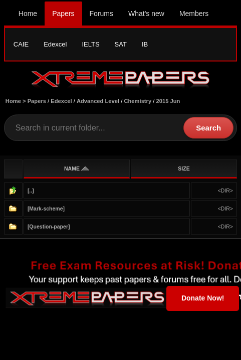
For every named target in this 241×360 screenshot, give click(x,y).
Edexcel (55, 44)
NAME (76, 169)
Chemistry (137, 101)
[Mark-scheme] (46, 209)
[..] (31, 191)
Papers (63, 14)
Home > (17, 101)
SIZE (183, 169)
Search (208, 128)
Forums (101, 14)
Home (28, 14)
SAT (121, 44)
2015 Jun (168, 101)
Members (193, 14)
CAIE (21, 44)
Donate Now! (202, 298)
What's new (146, 14)
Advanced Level (98, 101)
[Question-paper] (49, 227)
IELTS (90, 44)
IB (145, 44)
